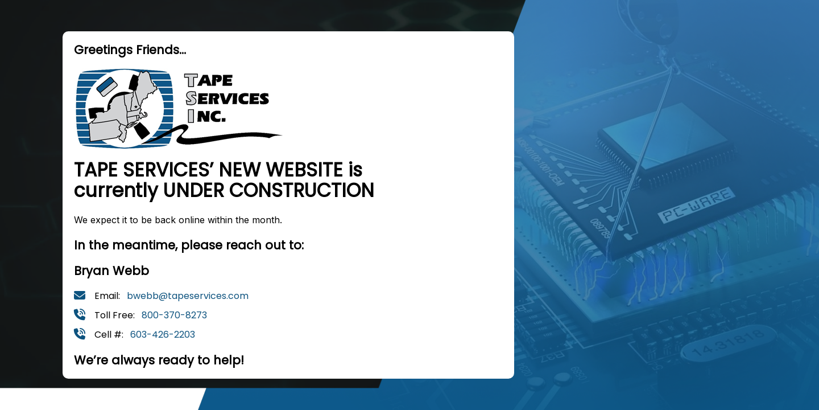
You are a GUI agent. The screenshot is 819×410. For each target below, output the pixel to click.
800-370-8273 (174, 315)
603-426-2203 (162, 334)
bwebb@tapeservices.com (188, 295)
